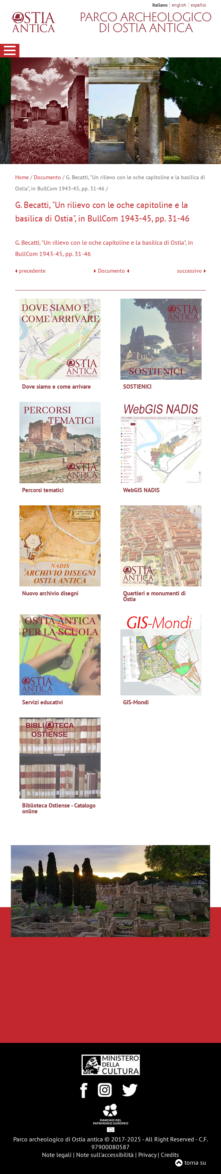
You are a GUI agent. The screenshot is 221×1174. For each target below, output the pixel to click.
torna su (195, 1162)
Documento (47, 177)
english (179, 5)
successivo (191, 271)
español (198, 5)
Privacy (147, 1154)
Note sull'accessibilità (105, 1154)
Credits (170, 1154)
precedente (32, 271)
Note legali (56, 1154)
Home (22, 177)
